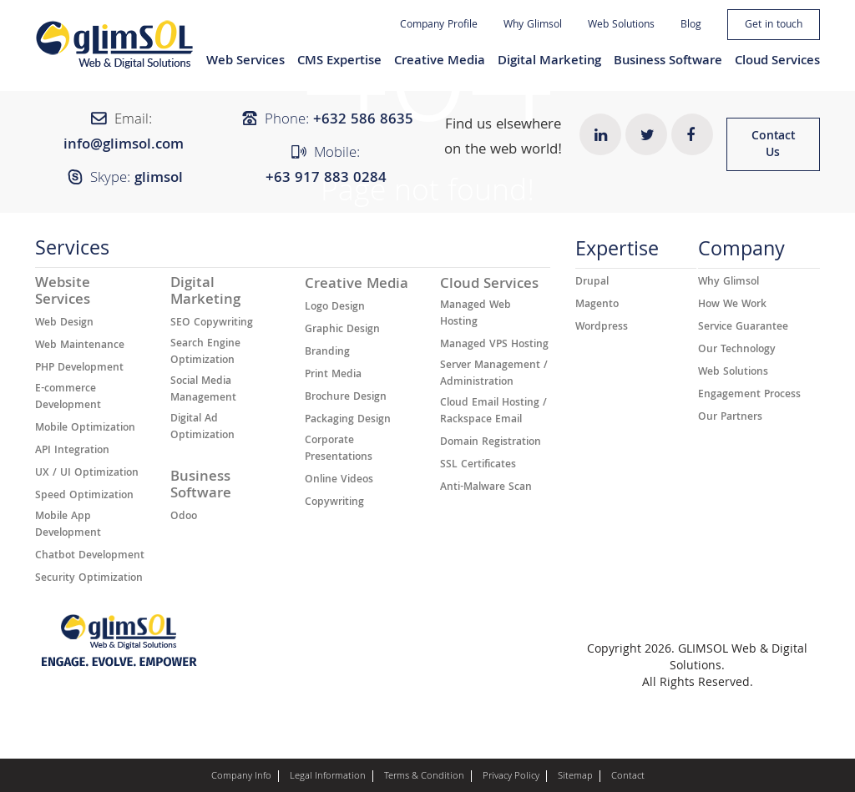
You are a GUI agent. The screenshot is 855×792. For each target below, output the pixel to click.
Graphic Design (342, 330)
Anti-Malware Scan (486, 488)
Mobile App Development (68, 525)
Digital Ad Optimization (202, 428)
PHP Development (79, 369)
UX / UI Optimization (87, 474)
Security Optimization (89, 579)
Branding (327, 353)
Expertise (617, 253)
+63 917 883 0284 (326, 179)
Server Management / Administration (494, 374)
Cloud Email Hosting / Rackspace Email (493, 412)
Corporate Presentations (338, 450)
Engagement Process (749, 395)
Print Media (333, 375)
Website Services (62, 293)
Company (741, 253)
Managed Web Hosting (475, 314)
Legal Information (328, 777)
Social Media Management (203, 390)
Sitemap (575, 777)
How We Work (732, 305)
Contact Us (773, 145)
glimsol (158, 179)
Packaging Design (348, 420)
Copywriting (334, 503)
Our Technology (737, 350)
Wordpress (601, 328)
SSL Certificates (478, 465)
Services (72, 252)
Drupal (592, 283)
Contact (628, 777)
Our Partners (730, 418)
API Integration (72, 451)
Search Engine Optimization (205, 353)
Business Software (668, 62)
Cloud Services (777, 62)
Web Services (245, 62)
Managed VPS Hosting (494, 345)
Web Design (64, 323)
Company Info (241, 777)
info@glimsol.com (123, 146)
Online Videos (339, 480)
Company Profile (439, 25)
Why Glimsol (532, 25)
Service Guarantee (743, 328)
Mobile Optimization (85, 429)
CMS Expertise (339, 62)
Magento (597, 305)
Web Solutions (621, 25)
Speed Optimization (84, 496)
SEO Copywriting (211, 323)
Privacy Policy (511, 777)
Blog (690, 25)
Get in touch (773, 25)
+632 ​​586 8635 (363, 120)
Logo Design (335, 308)
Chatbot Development (89, 556)
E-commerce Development (68, 398)
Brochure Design (346, 398)
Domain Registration (490, 443)
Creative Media (439, 62)
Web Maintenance (79, 346)
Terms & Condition (424, 777)
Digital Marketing (549, 62)
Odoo (183, 517)
